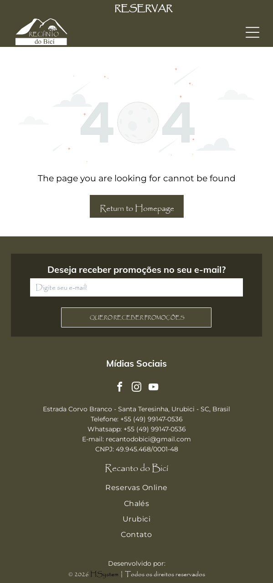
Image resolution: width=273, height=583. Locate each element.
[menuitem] (136, 488)
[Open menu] (252, 32)
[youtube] (153, 388)
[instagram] (136, 388)
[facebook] (120, 388)
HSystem (104, 574)
